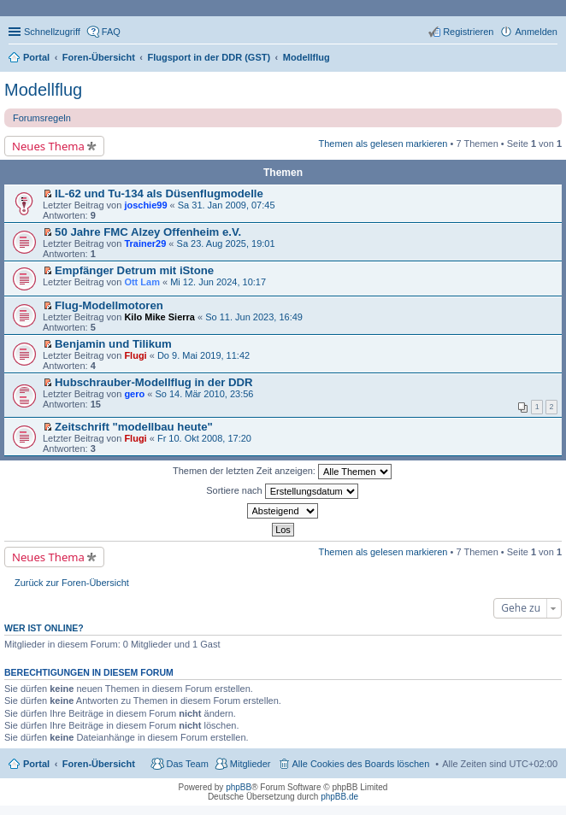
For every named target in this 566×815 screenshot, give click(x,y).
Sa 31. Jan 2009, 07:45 (226, 205)
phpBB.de (339, 796)
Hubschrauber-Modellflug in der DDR (154, 382)
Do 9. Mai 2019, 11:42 (203, 355)
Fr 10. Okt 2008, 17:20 (204, 438)
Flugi (135, 355)
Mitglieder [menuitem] (250, 764)
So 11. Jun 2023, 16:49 (254, 317)
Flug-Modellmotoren (109, 305)
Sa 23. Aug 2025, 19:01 (226, 243)
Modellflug (43, 89)
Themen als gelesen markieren (382, 143)
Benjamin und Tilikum (113, 343)
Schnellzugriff (52, 31)
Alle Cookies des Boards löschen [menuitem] (361, 764)
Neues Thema (48, 146)
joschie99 (145, 205)
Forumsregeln (42, 118)
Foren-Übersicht (98, 764)
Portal (36, 57)
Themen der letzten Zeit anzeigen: (282, 471)
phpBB (238, 787)
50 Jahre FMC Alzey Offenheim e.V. (148, 232)
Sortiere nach (281, 491)
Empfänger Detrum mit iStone (134, 270)
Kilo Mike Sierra (159, 317)
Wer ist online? (44, 628)
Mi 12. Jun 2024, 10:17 (218, 282)
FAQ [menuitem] (111, 31)
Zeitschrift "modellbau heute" (134, 426)
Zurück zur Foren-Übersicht (72, 583)
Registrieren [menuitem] (468, 31)
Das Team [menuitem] (187, 764)
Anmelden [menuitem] (536, 31)
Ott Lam (142, 282)
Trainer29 (145, 243)
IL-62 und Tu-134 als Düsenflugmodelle (159, 193)
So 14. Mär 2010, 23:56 (204, 394)
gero (134, 394)
